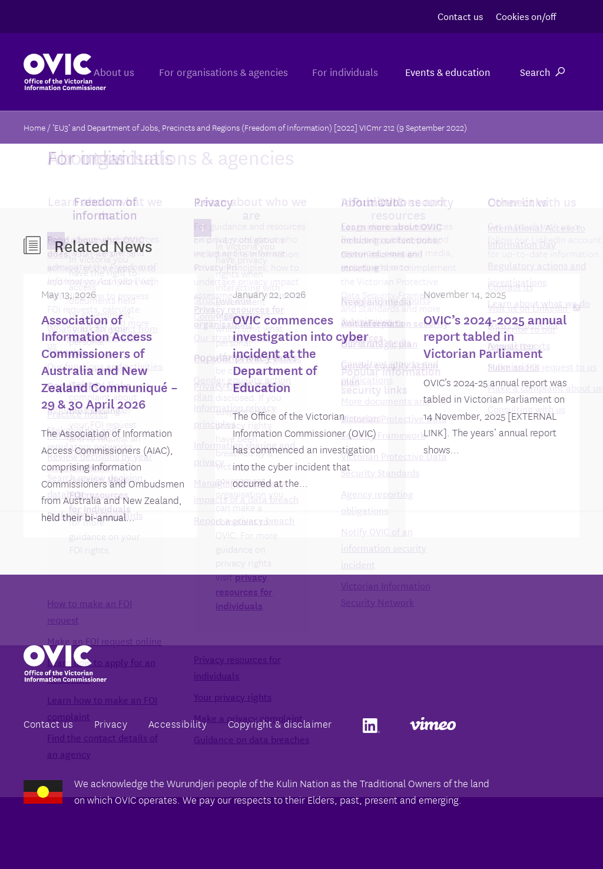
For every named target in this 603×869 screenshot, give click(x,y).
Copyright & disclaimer (280, 723)
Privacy (111, 723)
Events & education (448, 71)
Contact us (460, 15)
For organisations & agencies (215, 71)
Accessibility (177, 723)
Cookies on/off (526, 15)
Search (542, 71)
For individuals (343, 71)
